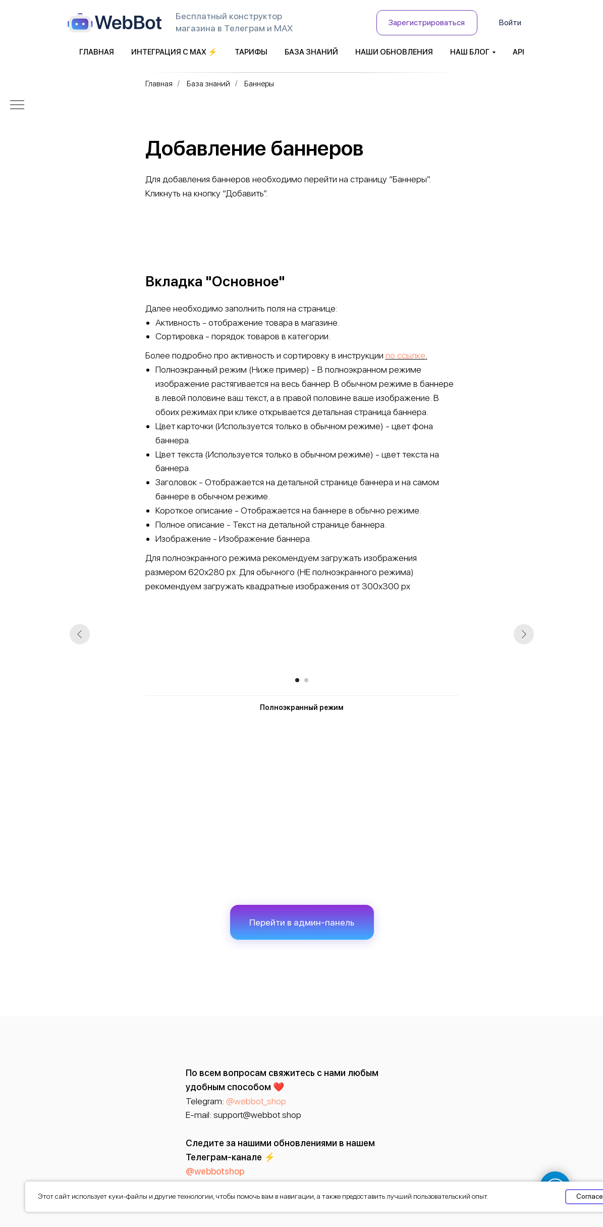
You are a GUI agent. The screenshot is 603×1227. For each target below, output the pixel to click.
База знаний (311, 52)
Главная (96, 52)
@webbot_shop (256, 1101)
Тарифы (251, 52)
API (518, 52)
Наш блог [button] (469, 52)
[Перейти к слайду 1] (297, 680)
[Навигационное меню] (17, 105)
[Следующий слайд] (524, 634)
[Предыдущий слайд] (80, 634)
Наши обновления (394, 52)
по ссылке (405, 355)
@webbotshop (215, 1171)
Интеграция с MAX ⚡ (174, 52)
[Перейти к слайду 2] (306, 680)
